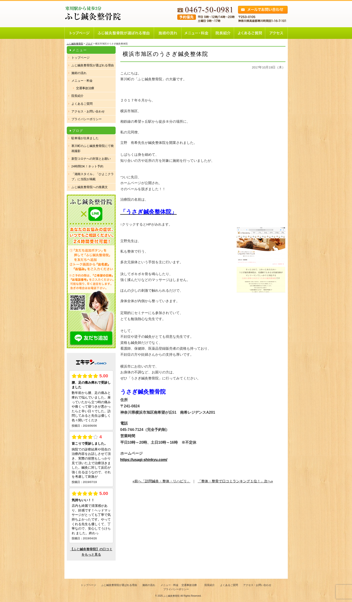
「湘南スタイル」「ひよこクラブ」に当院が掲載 (92, 176)
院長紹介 (77, 96)
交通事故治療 (85, 88)
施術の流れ (79, 73)
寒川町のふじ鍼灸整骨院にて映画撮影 (92, 148)
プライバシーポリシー (86, 119)
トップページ (80, 57)
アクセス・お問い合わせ (88, 111)
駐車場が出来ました (85, 138)
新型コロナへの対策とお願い (91, 158)
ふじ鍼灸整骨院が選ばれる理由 (92, 65)
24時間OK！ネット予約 (87, 166)
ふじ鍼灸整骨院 (171, 596)
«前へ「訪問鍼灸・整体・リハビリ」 (161, 481)
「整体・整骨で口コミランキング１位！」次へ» (235, 481)
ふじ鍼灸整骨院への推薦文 (89, 187)
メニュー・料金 (82, 80)
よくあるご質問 (82, 103)
